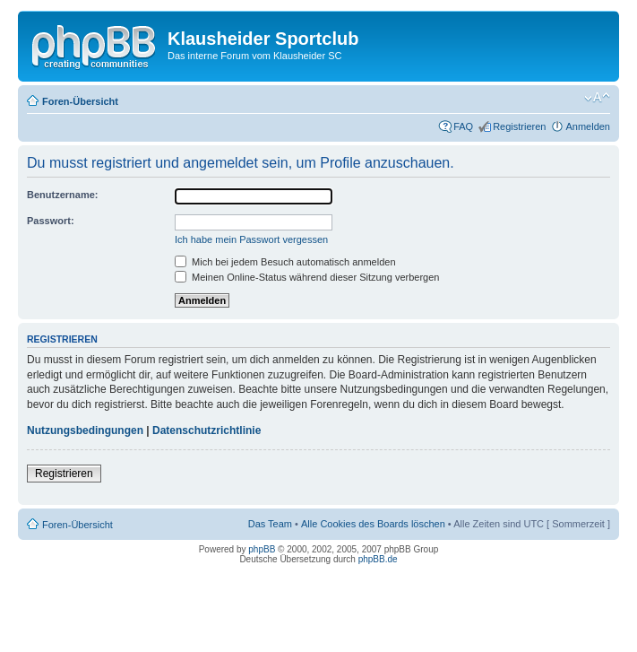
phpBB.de (378, 559)
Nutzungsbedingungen (85, 430)
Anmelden (587, 126)
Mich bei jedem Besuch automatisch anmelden (285, 261)
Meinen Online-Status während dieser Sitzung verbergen (307, 277)
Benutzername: (62, 194)
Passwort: (50, 220)
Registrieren (519, 126)
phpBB (261, 549)
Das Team (270, 523)
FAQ (463, 126)
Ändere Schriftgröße (597, 98)
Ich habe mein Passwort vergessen (251, 239)
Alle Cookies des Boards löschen (373, 523)
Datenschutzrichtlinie (206, 430)
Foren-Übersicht (80, 101)
